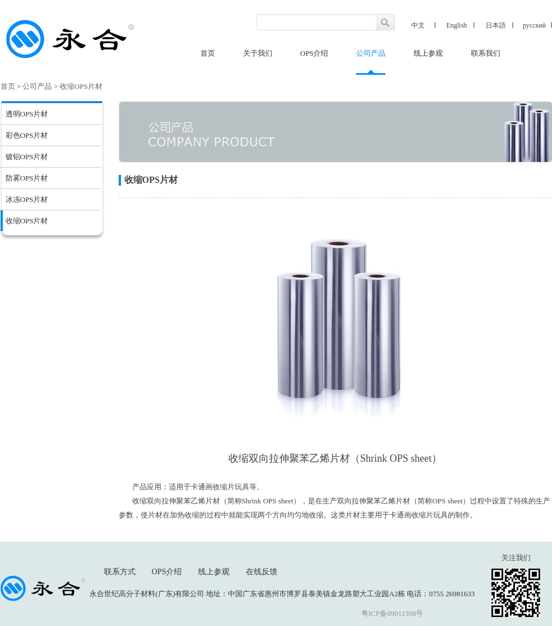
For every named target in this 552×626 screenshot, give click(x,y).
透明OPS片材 (27, 114)
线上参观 (428, 53)
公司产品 (370, 53)
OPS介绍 (314, 53)
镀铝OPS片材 (27, 156)
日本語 (496, 25)
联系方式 (120, 572)
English (456, 25)
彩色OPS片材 (27, 135)
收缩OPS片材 (81, 86)
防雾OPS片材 (27, 178)
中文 (418, 25)
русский (534, 25)
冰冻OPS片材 (27, 199)
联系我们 (485, 53)
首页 (207, 53)
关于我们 (257, 53)
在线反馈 (261, 572)
